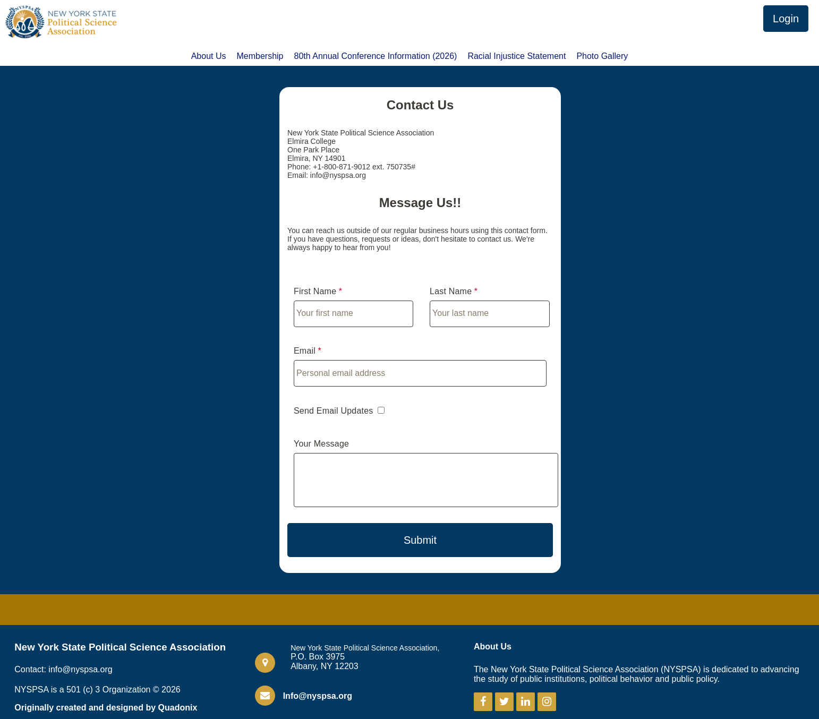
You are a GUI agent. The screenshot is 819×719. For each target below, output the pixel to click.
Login (786, 18)
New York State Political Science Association (120, 647)
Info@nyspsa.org (317, 695)
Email (304, 350)
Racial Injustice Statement (516, 56)
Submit (420, 540)
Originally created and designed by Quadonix (105, 707)
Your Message (321, 443)
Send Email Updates (333, 410)
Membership (259, 56)
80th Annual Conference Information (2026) (375, 56)
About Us (208, 56)
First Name (315, 291)
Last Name (451, 291)
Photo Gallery (602, 56)
